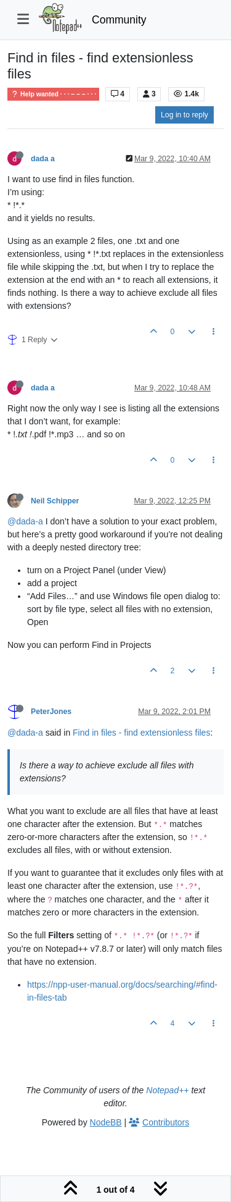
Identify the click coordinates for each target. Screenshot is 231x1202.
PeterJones (51, 711)
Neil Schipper (55, 501)
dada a (43, 158)
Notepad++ (167, 1090)
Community (119, 20)
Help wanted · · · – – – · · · (53, 94)
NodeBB (106, 1122)
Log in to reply (184, 115)
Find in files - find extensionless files (141, 733)
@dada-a (25, 521)
